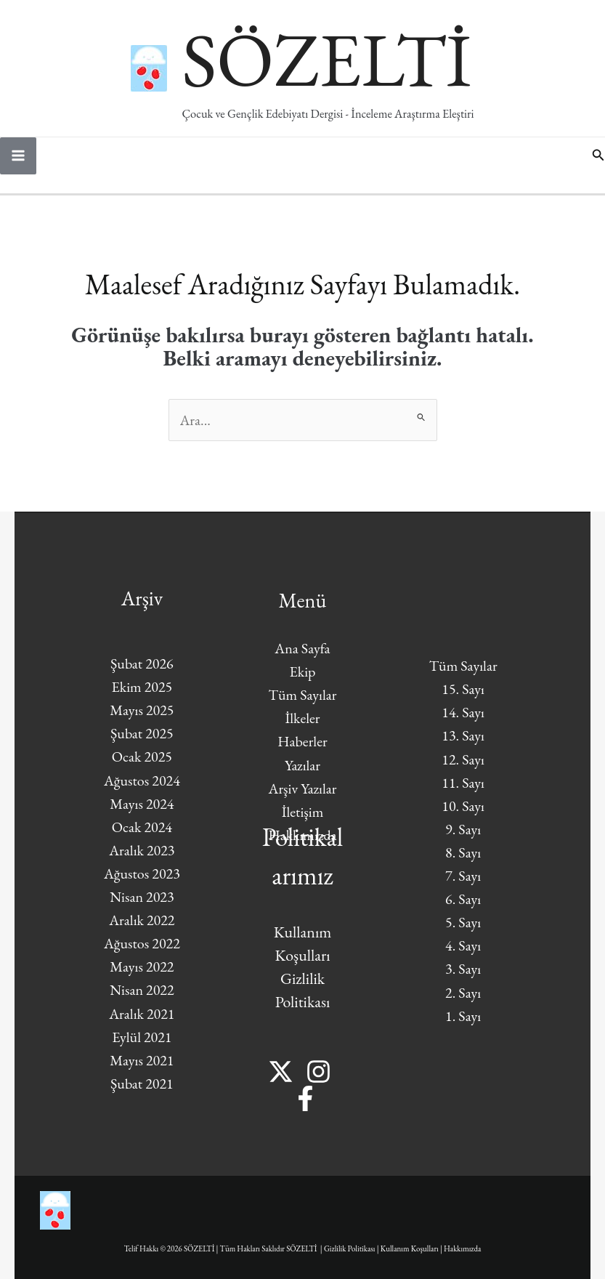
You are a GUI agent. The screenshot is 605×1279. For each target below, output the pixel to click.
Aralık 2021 (141, 1013)
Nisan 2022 (142, 989)
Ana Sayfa (302, 648)
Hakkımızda (462, 1248)
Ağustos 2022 (142, 943)
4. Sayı (463, 945)
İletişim (303, 811)
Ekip (302, 671)
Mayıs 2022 (142, 966)
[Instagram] (318, 1071)
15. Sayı (463, 688)
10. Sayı (463, 805)
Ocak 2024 (142, 827)
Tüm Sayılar (303, 694)
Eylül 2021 (141, 1037)
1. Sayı (463, 1015)
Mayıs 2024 (142, 803)
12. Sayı (463, 759)
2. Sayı (463, 992)
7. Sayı (463, 875)
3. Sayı (463, 968)
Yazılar (302, 765)
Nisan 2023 (142, 896)
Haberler (302, 741)
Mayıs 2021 (142, 1060)
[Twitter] (280, 1071)
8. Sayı (463, 852)
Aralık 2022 (141, 920)
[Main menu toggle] (18, 155)
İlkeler (302, 718)
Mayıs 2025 (142, 710)
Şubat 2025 (142, 733)
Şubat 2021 (142, 1083)
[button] (598, 155)
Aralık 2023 (141, 850)
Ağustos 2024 (142, 780)
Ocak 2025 (142, 756)
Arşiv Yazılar (303, 788)
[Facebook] (305, 1098)
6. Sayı (463, 898)
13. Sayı (463, 735)
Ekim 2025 (142, 686)
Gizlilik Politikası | (352, 1248)
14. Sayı (463, 712)
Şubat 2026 (142, 663)
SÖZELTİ (326, 59)
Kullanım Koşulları (410, 1248)
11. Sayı (463, 782)
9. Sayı (463, 829)
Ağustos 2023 (142, 873)
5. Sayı (463, 922)
